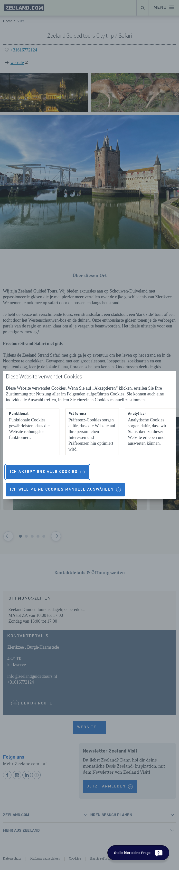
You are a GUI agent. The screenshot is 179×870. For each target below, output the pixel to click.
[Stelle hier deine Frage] (138, 852)
